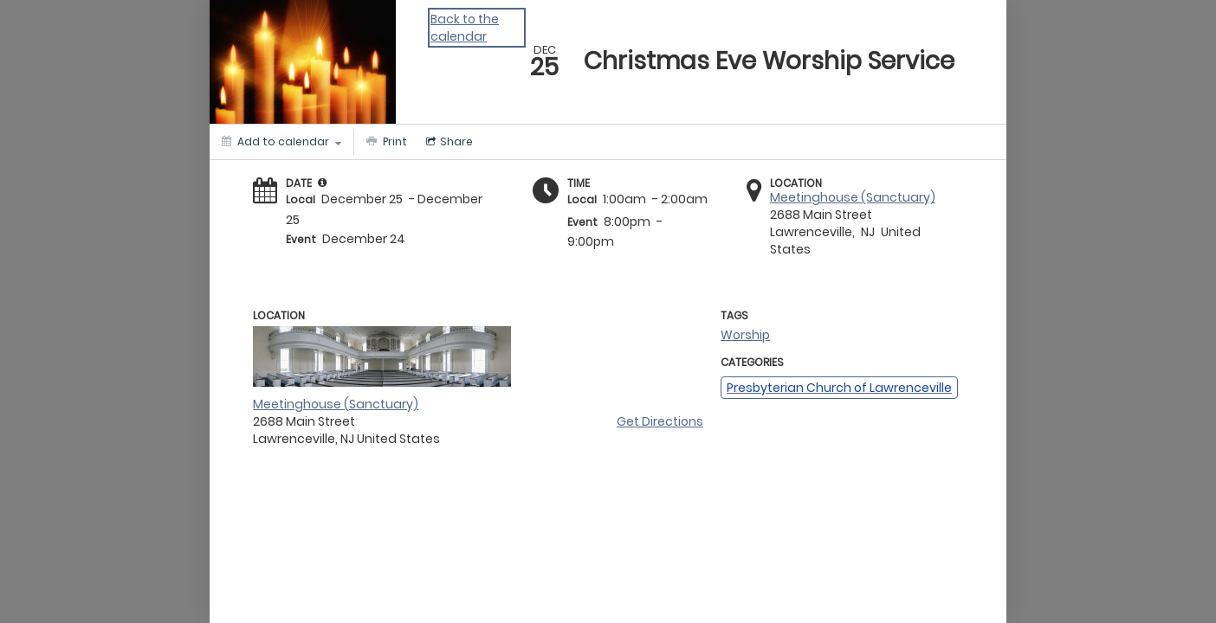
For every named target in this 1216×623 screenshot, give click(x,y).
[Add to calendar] (281, 142)
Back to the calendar (464, 27)
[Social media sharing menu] (448, 142)
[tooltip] (322, 182)
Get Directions (660, 421)
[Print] (384, 142)
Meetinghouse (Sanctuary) (852, 197)
